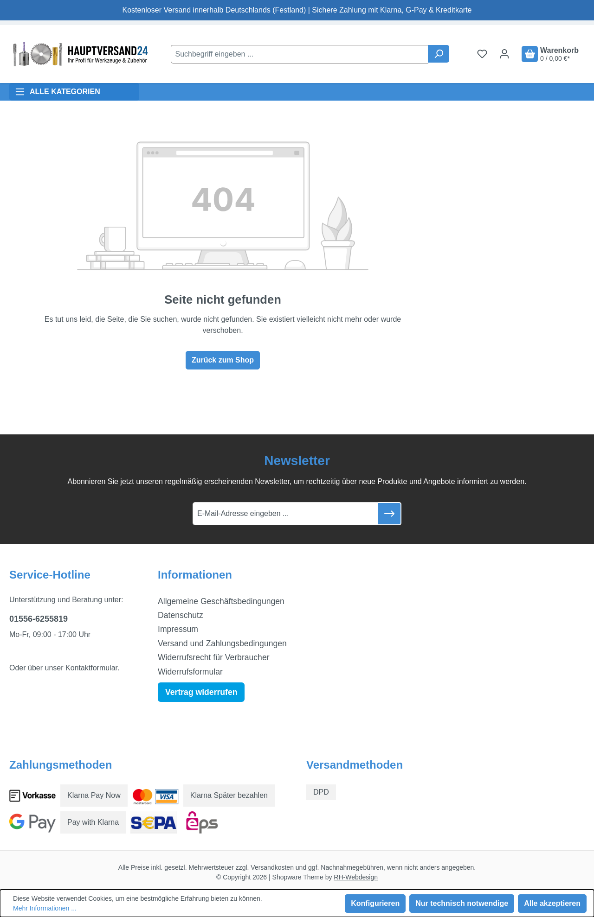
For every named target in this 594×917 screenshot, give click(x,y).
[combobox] (299, 54)
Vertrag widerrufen (201, 692)
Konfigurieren (375, 903)
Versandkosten (272, 867)
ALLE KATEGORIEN (57, 92)
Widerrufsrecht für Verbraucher (214, 657)
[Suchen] (438, 54)
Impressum (178, 629)
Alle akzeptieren (552, 903)
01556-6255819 (38, 619)
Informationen (195, 574)
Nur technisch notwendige (461, 903)
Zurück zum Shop (223, 360)
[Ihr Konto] (504, 54)
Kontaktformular (91, 668)
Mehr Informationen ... (45, 908)
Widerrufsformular (190, 671)
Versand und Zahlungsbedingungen (222, 643)
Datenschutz (180, 615)
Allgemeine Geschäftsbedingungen (221, 601)
